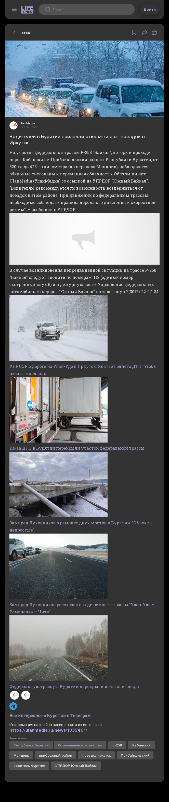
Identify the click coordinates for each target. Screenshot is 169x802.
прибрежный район (55, 755)
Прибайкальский (135, 755)
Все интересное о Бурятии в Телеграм (50, 715)
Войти (150, 9)
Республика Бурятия (31, 745)
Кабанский (141, 745)
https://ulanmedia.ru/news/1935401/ (48, 730)
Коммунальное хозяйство (80, 745)
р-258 (117, 745)
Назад (20, 32)
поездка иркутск (96, 755)
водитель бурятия (29, 766)
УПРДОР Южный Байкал (76, 766)
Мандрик (21, 755)
